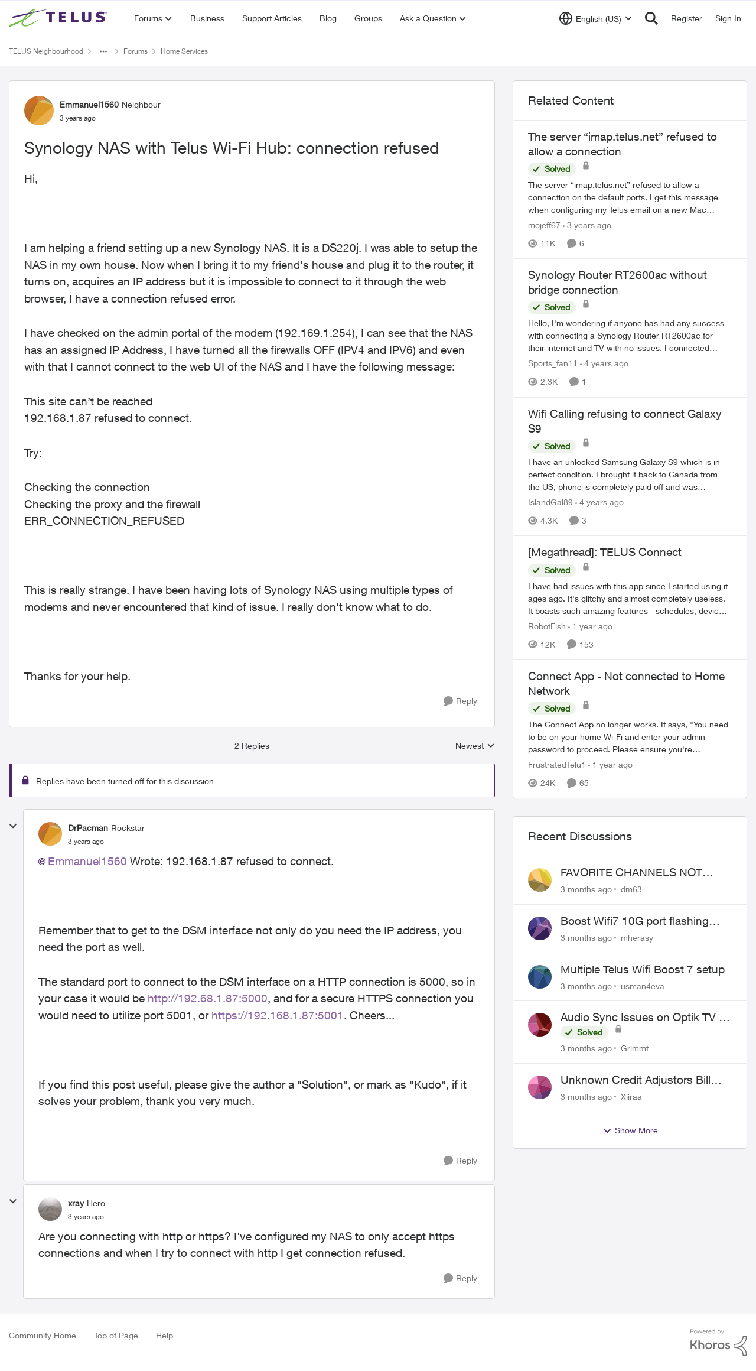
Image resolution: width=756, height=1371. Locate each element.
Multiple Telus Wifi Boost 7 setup (643, 969)
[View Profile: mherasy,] (540, 928)
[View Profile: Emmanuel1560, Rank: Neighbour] (39, 110)
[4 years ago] (604, 364)
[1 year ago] (590, 626)
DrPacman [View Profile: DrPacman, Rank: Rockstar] (88, 828)
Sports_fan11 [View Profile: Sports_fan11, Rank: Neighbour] (553, 364)
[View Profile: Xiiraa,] (540, 1087)
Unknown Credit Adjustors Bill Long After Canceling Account (636, 1080)
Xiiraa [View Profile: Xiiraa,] (631, 1096)
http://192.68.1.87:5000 (208, 998)
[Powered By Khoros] (718, 1342)
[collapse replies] (13, 826)
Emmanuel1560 (87, 861)
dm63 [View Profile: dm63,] (631, 889)
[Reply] (460, 701)
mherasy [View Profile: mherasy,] (637, 938)
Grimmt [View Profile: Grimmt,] (635, 1048)
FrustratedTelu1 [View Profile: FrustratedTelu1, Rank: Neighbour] (557, 764)
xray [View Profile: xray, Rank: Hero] (76, 1203)
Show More (630, 1130)
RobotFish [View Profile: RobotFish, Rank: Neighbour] (547, 626)
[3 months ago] (586, 889)
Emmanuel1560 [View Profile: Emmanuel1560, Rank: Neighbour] (89, 104)
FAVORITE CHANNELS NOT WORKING (631, 873)
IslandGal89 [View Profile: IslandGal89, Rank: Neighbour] (550, 502)
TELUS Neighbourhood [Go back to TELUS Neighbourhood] (46, 51)
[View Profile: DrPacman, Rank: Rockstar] (50, 834)
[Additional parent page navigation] (103, 51)
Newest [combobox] (475, 746)
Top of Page (116, 1335)
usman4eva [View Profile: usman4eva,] (642, 985)
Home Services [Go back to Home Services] (184, 51)
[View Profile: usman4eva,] (540, 977)
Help (164, 1335)
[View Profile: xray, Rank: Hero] (50, 1209)
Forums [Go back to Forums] (135, 51)
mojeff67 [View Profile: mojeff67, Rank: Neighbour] (544, 225)
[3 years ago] (587, 225)
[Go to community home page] (59, 18)
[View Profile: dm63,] (540, 880)
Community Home (42, 1335)
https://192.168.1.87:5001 (277, 1015)
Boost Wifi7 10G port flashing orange (635, 921)
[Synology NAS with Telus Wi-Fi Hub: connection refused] (86, 841)
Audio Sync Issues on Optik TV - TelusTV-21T (642, 1018)
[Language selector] (595, 18)
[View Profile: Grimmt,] (540, 1025)
